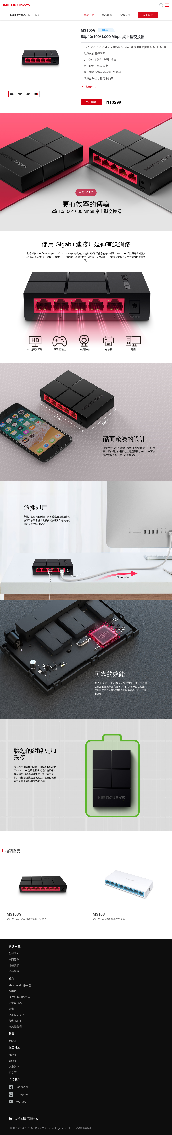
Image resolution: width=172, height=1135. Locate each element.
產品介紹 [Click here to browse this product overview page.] (89, 15)
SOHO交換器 (18, 15)
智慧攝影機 (15, 1026)
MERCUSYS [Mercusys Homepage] (16, 5)
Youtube (17, 1101)
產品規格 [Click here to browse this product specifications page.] (107, 15)
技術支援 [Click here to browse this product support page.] (125, 15)
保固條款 (14, 959)
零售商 (13, 1072)
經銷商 (13, 1060)
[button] (23, 1118)
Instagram (18, 1094)
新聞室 (13, 1040)
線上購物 (14, 1066)
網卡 (11, 1008)
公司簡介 (14, 953)
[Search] (161, 5)
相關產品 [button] (12, 850)
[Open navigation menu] (167, 5)
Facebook (18, 1087)
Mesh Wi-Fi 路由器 (20, 985)
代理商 (13, 1054)
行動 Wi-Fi (15, 1020)
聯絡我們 (14, 965)
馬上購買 (148, 15)
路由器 (13, 991)
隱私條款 (14, 971)
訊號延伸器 (15, 1003)
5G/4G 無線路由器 (19, 997)
